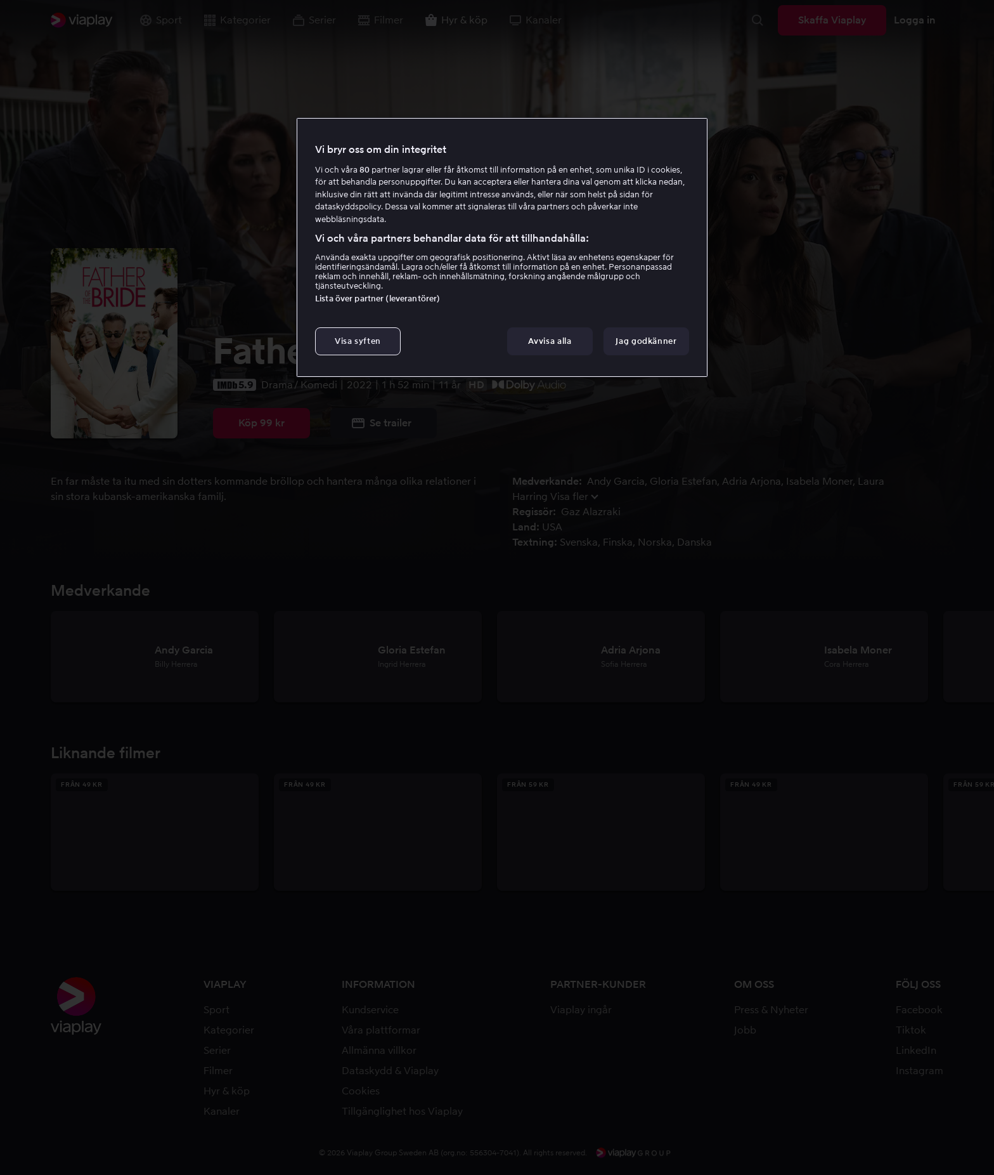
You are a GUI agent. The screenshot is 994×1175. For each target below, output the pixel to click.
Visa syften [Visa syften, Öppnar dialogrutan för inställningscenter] (358, 341)
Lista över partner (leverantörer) (377, 298)
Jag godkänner (646, 341)
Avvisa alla (549, 341)
